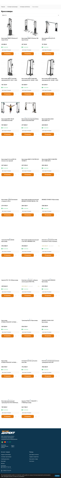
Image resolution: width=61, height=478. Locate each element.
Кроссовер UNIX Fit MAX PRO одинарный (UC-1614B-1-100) (50, 79)
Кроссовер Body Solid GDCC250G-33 (47, 119)
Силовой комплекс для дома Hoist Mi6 (29, 361)
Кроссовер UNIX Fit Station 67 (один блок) (9, 39)
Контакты (31, 461)
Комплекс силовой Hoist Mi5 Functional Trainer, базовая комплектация (49, 240)
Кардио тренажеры (6, 454)
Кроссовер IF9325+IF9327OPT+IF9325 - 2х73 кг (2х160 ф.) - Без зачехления (9, 321)
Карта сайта (12, 446)
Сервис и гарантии (33, 456)
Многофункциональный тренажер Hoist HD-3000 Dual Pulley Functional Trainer (9, 401)
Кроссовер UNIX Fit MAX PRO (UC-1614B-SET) (49, 160)
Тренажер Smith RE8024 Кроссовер (48, 281)
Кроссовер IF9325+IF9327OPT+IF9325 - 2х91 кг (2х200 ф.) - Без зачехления (9, 361)
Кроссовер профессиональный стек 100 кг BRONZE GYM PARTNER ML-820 (30, 240)
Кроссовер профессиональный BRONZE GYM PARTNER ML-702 (30, 200)
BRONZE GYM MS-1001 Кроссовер (48, 321)
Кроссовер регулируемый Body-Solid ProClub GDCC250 (30, 119)
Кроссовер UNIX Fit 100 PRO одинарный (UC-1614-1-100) (9, 79)
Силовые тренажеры (12, 6)
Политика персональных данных (4, 446)
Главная (3, 6)
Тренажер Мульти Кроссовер (30, 320)
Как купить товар (33, 459)
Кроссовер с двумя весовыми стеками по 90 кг (9, 200)
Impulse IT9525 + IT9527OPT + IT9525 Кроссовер (30, 401)
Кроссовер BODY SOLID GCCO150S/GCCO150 (7, 119)
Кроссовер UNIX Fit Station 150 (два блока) (30, 39)
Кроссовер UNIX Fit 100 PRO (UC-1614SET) (30, 160)
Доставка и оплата (34, 454)
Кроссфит (3, 461)
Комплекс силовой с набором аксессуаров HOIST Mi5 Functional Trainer (30, 281)
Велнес (3, 463)
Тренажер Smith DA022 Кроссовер (7, 240)
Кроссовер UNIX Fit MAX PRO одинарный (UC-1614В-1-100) (30, 79)
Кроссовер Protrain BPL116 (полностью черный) (8, 160)
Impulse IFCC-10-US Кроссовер (9, 280)
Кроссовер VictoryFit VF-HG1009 (48, 39)
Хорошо (57, 475)
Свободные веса (5, 459)
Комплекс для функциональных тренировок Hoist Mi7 (50, 361)
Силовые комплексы (25, 6)
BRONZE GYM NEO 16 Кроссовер (50, 199)
